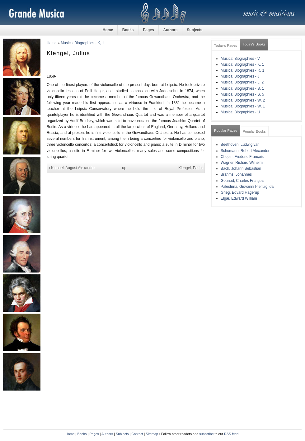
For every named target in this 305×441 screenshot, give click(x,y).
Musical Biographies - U (240, 112)
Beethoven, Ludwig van (240, 144)
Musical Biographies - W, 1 (243, 106)
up (124, 168)
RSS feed (231, 434)
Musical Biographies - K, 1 (82, 43)
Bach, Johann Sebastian (241, 168)
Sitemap (152, 434)
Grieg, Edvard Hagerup (240, 192)
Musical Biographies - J (240, 76)
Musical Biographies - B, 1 (242, 88)
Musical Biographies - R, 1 (242, 70)
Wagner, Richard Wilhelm (242, 162)
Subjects (194, 30)
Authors (170, 30)
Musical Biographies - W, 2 (243, 100)
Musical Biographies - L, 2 (242, 82)
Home (108, 30)
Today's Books (254, 44)
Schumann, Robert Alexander (245, 151)
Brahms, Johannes (236, 174)
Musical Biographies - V (240, 58)
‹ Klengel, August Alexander (72, 168)
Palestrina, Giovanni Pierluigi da (247, 186)
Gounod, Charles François (242, 180)
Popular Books (254, 131)
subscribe (206, 434)
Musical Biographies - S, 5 (242, 94)
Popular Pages (225, 130)
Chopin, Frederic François (242, 156)
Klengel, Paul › (190, 168)
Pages (148, 30)
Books (128, 30)
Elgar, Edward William (239, 198)
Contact (137, 434)
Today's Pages (225, 45)
